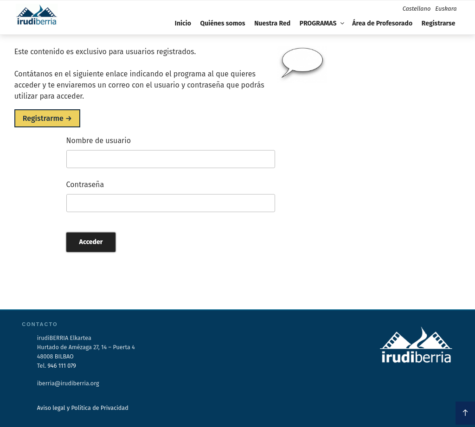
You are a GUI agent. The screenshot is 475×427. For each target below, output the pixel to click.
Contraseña (85, 184)
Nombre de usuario (98, 140)
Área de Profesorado (382, 23)
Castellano (417, 8)
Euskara (445, 8)
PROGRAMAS (323, 23)
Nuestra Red (272, 23)
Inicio (183, 23)
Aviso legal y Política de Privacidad (82, 407)
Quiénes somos (222, 23)
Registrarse (439, 23)
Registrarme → (47, 118)
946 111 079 (62, 365)
